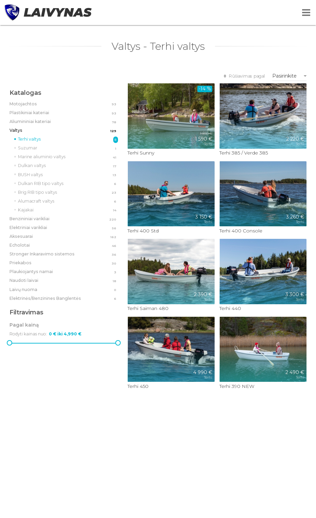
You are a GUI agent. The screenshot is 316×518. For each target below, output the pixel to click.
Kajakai (68, 210)
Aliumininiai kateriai (63, 122)
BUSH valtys (68, 175)
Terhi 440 (230, 308)
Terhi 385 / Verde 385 (243, 153)
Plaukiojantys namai (63, 272)
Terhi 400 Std (143, 231)
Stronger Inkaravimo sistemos (63, 254)
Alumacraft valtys (68, 202)
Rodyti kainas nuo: (28, 333)
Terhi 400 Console (240, 231)
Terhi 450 (138, 386)
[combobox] (289, 76)
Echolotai (63, 246)
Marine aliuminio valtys (68, 157)
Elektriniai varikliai (63, 228)
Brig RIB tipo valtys (68, 193)
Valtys (63, 131)
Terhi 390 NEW (236, 386)
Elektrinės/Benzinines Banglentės (63, 299)
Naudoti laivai (63, 281)
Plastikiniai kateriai (63, 113)
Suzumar (68, 148)
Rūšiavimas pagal (243, 76)
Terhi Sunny (140, 153)
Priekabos (63, 263)
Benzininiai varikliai (63, 219)
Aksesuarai (63, 237)
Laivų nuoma (63, 290)
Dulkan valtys (68, 166)
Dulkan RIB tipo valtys (68, 184)
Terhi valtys (68, 140)
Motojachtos (63, 104)
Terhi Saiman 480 (148, 308)
